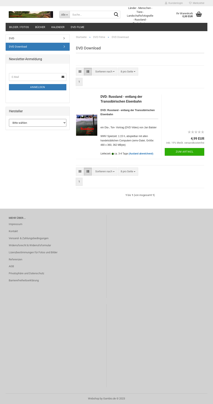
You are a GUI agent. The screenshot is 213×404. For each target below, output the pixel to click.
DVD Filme (77, 27)
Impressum (15, 224)
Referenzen (15, 259)
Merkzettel (196, 3)
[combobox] (105, 72)
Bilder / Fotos (19, 27)
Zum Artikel (184, 151)
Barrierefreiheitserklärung (24, 280)
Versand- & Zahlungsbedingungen (28, 238)
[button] (80, 72)
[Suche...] (64, 14)
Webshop (93, 398)
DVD (11, 38)
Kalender (57, 27)
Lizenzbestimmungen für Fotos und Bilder (33, 252)
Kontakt (13, 231)
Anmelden (37, 87)
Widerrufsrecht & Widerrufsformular (30, 245)
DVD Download (18, 46)
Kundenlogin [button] (174, 3)
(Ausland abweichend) (141, 153)
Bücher (40, 27)
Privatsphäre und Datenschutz (26, 273)
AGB (11, 266)
